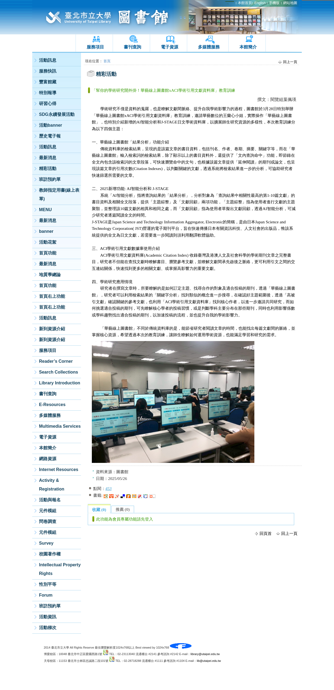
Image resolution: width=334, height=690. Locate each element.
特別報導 (47, 92)
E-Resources (52, 404)
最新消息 (47, 157)
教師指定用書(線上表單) (59, 194)
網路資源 (47, 458)
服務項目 (95, 47)
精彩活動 (47, 168)
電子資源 (169, 47)
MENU (45, 209)
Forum (46, 595)
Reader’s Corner (56, 361)
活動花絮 (47, 242)
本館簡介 (248, 47)
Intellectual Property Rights (60, 569)
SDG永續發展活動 (56, 114)
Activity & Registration (51, 484)
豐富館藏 (47, 82)
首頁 (107, 61)
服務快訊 (47, 71)
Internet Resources (58, 469)
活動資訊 (47, 616)
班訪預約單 (50, 179)
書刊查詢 (132, 47)
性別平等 (47, 584)
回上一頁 (290, 62)
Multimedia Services (60, 426)
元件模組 (47, 510)
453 (108, 488)
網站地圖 (290, 3)
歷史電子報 (50, 136)
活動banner (50, 125)
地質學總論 (50, 274)
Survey (46, 543)
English (260, 3)
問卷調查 (47, 521)
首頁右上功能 (52, 296)
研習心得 (47, 103)
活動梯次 (47, 627)
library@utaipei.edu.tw (205, 654)
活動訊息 (47, 60)
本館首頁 (245, 3)
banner (46, 231)
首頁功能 (47, 253)
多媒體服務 (209, 47)
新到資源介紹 (52, 328)
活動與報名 (50, 500)
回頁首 (266, 533)
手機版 (274, 3)
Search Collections (58, 372)
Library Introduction (59, 383)
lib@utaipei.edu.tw (209, 660)
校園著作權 (50, 554)
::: (33, 54)
